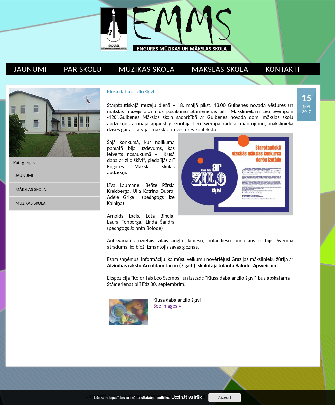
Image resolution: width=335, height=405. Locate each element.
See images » (167, 306)
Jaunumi (30, 69)
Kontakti (282, 69)
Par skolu (83, 69)
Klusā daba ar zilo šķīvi (130, 92)
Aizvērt (224, 397)
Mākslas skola (220, 69)
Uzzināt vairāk (186, 397)
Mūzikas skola (147, 69)
